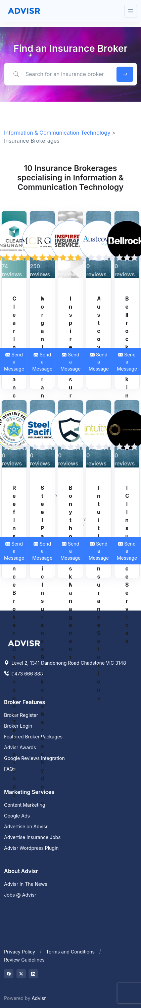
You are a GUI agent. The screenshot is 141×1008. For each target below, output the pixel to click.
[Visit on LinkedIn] (33, 973)
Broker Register (21, 715)
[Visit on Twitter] (21, 973)
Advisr (39, 998)
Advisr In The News (25, 884)
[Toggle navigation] (130, 11)
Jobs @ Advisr (20, 895)
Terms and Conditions (70, 951)
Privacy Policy (19, 951)
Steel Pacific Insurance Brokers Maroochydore (42, 645)
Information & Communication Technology (57, 132)
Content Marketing (24, 805)
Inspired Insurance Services (70, 395)
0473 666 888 (23, 673)
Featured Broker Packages (33, 736)
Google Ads (17, 816)
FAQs (9, 769)
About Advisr (21, 871)
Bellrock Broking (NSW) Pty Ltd (127, 395)
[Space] (24, 642)
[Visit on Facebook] (8, 973)
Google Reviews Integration (34, 758)
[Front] (24, 11)
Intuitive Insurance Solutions (98, 592)
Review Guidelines (24, 960)
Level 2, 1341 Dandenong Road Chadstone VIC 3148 (65, 663)
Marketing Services (29, 792)
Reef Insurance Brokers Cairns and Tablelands (14, 641)
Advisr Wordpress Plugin (31, 848)
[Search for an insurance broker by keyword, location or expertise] (59, 74)
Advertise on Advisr (26, 826)
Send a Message (42, 362)
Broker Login (18, 726)
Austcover (98, 331)
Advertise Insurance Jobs (32, 837)
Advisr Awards (20, 747)
